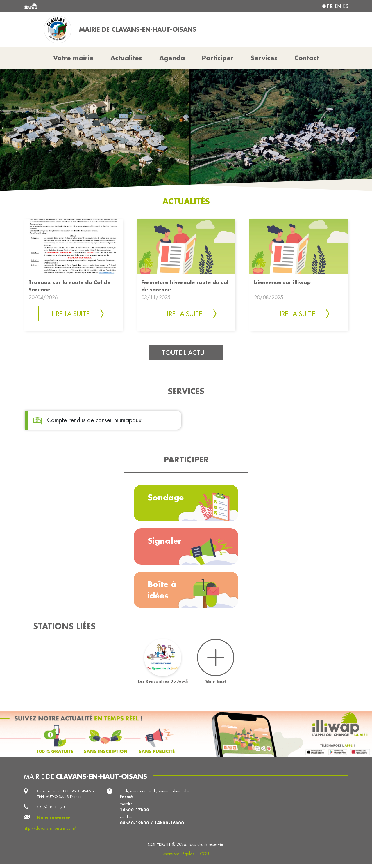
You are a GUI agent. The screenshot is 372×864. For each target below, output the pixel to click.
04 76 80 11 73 (51, 807)
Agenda (172, 58)
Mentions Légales (178, 853)
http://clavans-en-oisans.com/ (50, 828)
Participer (218, 58)
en (338, 6)
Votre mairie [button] (73, 58)
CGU (204, 853)
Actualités (126, 58)
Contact (306, 58)
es (345, 6)
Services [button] (264, 58)
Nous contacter (53, 817)
